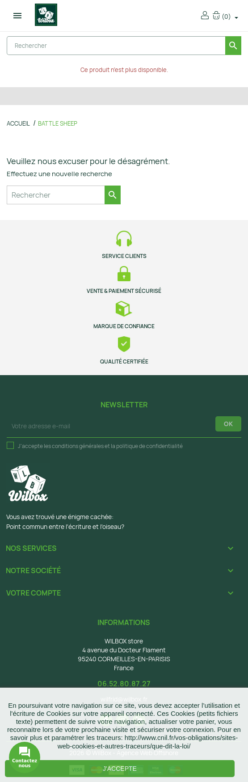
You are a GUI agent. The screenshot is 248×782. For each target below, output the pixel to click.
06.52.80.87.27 (124, 683)
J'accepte (120, 768)
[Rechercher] (124, 45)
